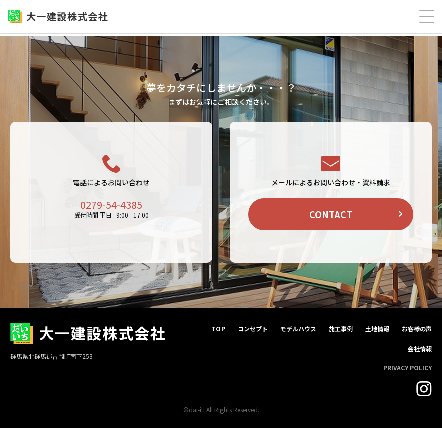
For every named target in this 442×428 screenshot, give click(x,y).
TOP (218, 328)
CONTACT (330, 214)
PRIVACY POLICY (407, 367)
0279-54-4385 (111, 204)
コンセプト (253, 328)
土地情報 (377, 328)
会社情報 (420, 348)
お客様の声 (417, 328)
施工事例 (341, 328)
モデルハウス (298, 328)
